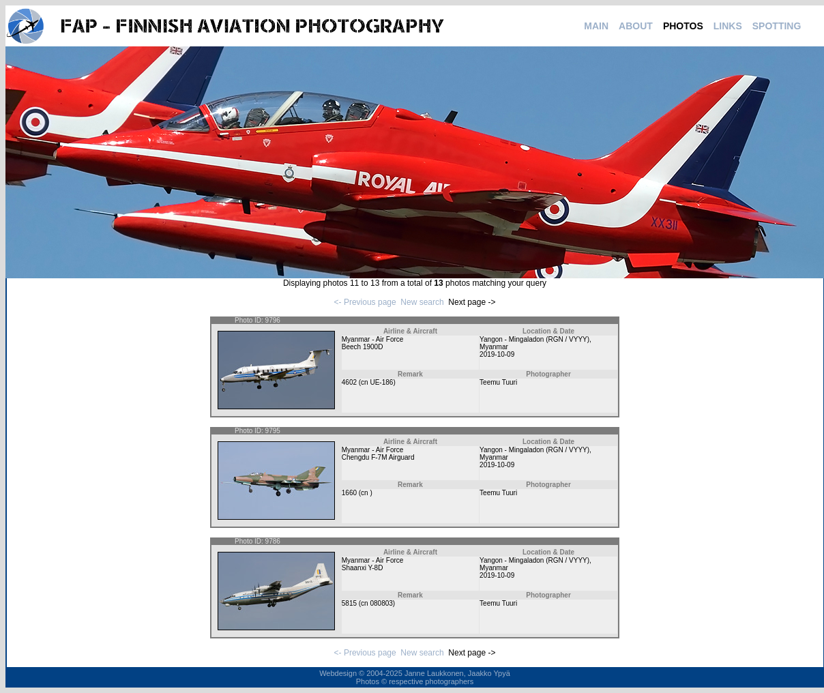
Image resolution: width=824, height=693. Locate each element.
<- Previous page (365, 302)
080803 (381, 603)
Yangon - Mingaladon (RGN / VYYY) (534, 339)
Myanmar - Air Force (373, 339)
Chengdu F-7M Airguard (378, 457)
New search (421, 302)
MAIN (596, 25)
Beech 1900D (362, 347)
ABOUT (636, 25)
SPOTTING (776, 25)
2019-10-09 (497, 354)
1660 (349, 493)
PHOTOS (683, 25)
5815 (349, 603)
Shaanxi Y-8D (362, 568)
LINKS (727, 25)
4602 (349, 382)
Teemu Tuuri (498, 382)
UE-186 (381, 382)
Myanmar (494, 347)
